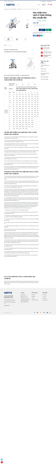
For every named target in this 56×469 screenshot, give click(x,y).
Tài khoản (5, 1)
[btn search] (38, 5)
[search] (28, 4)
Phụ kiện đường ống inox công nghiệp (45, 74)
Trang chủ (33, 294)
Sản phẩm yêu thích (10, 1)
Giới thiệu (33, 296)
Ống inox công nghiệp (44, 76)
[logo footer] (10, 293)
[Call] (2, 462)
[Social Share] (34, 36)
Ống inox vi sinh (43, 68)
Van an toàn (45, 294)
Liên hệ (33, 298)
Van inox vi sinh (43, 71)
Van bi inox (44, 298)
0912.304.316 (23, 294)
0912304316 (43, 1)
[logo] (10, 5)
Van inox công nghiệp (44, 79)
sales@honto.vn (49, 1)
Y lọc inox (44, 296)
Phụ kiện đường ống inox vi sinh (45, 66)
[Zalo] (2, 459)
